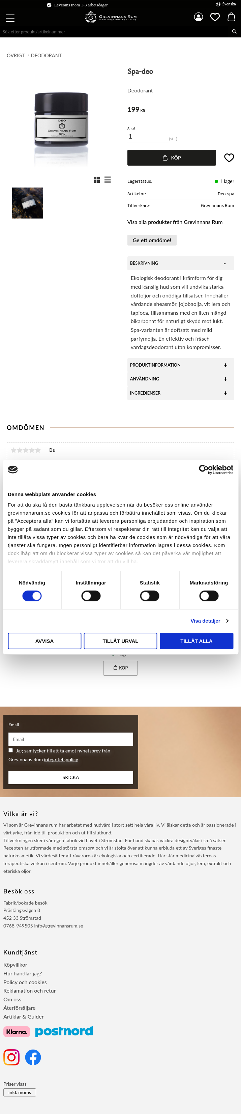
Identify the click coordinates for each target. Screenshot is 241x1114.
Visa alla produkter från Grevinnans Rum (175, 222)
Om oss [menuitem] (12, 999)
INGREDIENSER (145, 393)
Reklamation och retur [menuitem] (29, 990)
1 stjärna (13, 450)
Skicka (71, 777)
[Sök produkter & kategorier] (114, 31)
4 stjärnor (32, 450)
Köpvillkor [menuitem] (15, 964)
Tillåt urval (120, 641)
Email (13, 724)
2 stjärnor (20, 450)
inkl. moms (19, 1092)
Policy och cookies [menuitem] (25, 982)
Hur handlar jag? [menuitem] (22, 973)
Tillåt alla (196, 641)
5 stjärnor (38, 450)
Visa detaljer (205, 621)
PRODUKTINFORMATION (155, 365)
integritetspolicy (61, 759)
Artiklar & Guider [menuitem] (23, 1016)
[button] (10, 19)
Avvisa (44, 641)
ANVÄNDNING (144, 378)
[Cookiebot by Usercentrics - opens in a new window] (203, 469)
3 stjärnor (26, 450)
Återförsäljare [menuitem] (19, 1007)
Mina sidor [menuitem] (198, 16)
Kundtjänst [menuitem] (20, 952)
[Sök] (234, 31)
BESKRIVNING (144, 263)
